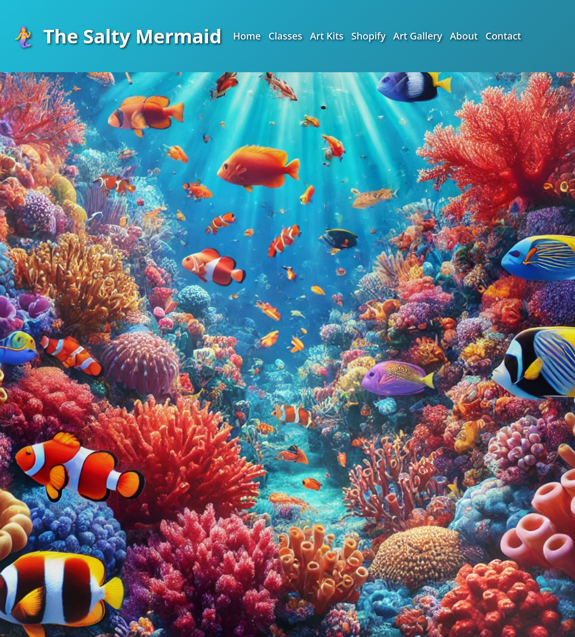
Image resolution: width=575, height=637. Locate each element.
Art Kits (327, 35)
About (464, 35)
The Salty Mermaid (116, 36)
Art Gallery (417, 35)
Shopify (368, 35)
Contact (503, 35)
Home (247, 35)
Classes (285, 35)
